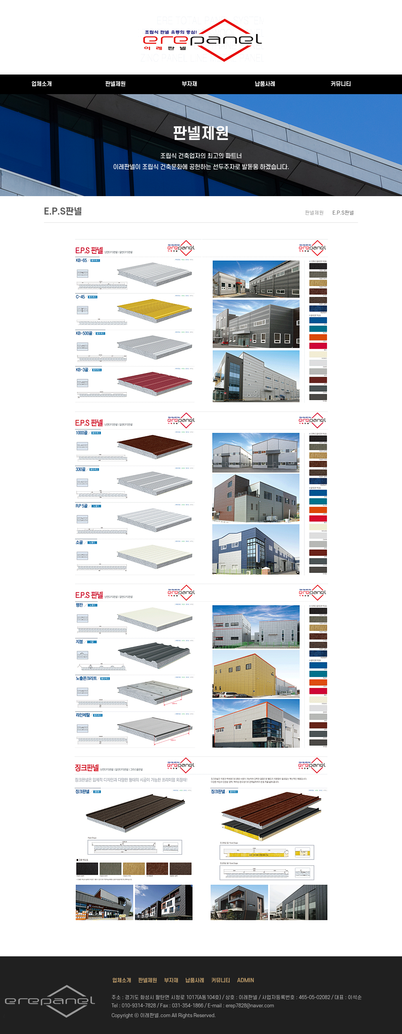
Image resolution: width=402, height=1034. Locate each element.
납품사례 (265, 84)
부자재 (189, 84)
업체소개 (41, 84)
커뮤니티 (341, 84)
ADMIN (245, 980)
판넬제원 (115, 84)
